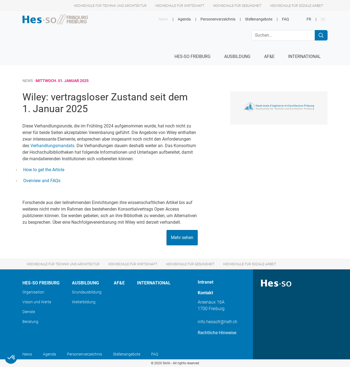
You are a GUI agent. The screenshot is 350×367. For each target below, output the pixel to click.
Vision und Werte (36, 302)
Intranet (205, 282)
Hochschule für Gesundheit (237, 6)
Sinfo (166, 363)
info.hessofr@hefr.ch (217, 321)
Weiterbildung (83, 302)
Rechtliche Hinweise (217, 332)
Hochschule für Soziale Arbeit (296, 6)
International (154, 283)
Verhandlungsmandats (52, 145)
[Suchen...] (283, 35)
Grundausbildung (86, 292)
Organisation (33, 292)
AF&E (119, 283)
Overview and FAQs (41, 180)
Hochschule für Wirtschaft (179, 6)
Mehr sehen (182, 237)
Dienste (28, 312)
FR (309, 19)
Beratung (30, 321)
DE (323, 19)
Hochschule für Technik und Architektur (110, 6)
